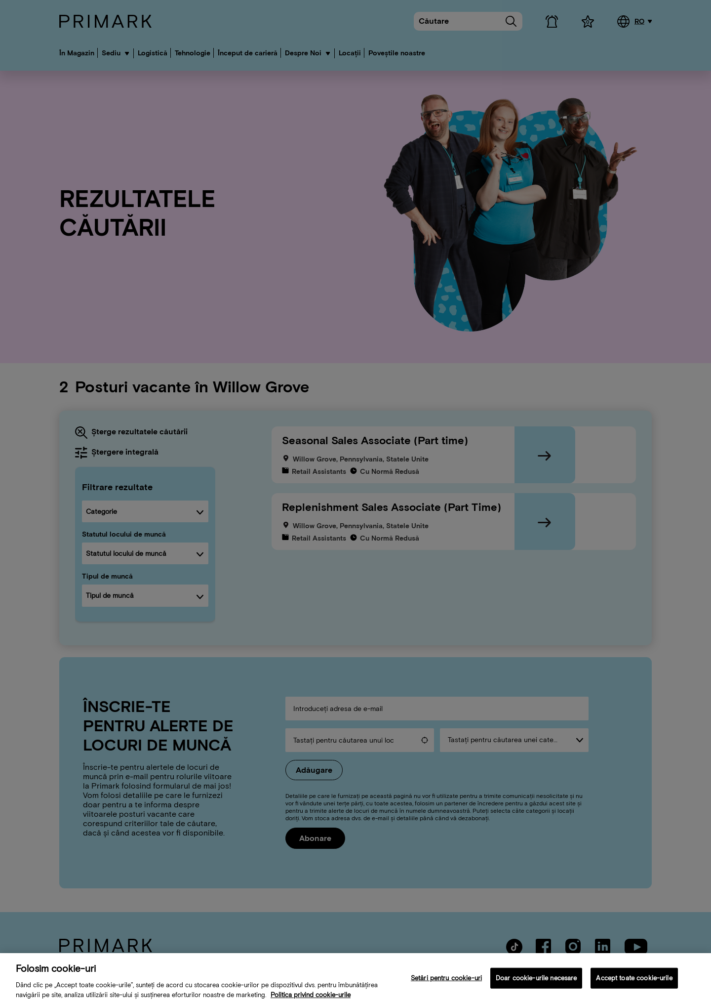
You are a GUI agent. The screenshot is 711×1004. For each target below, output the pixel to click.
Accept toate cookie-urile (634, 980)
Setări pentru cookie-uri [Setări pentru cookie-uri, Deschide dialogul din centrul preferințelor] (446, 980)
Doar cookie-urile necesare (536, 980)
